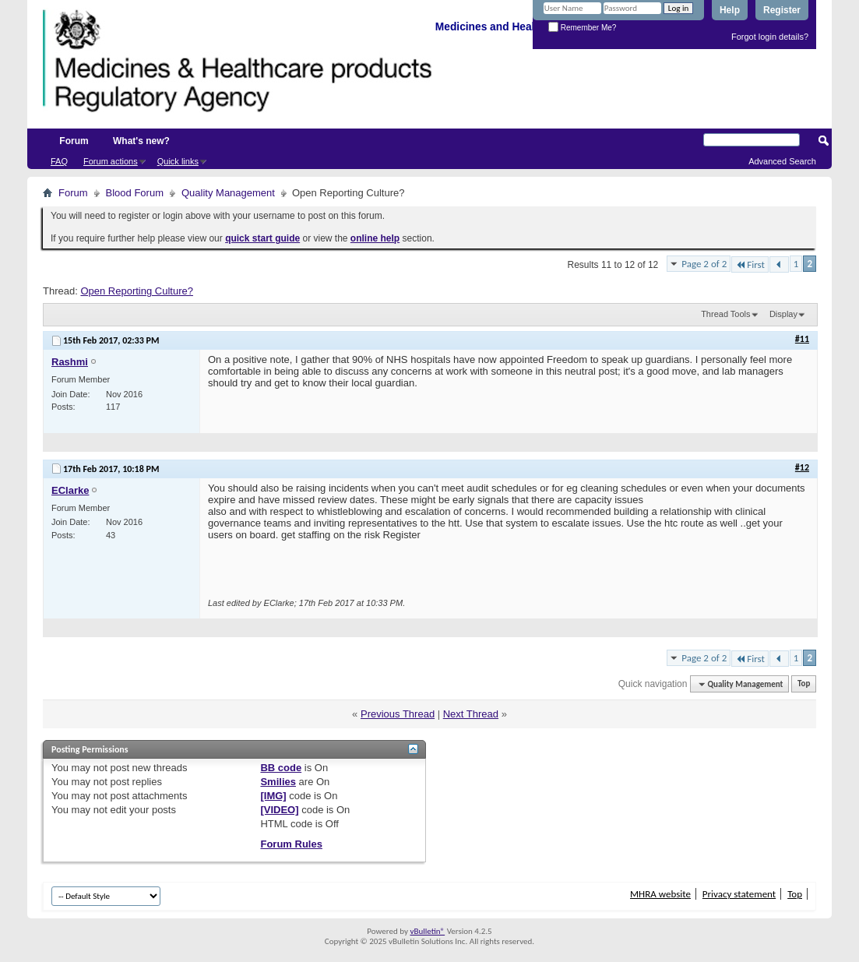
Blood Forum (135, 193)
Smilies (278, 782)
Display (783, 314)
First (750, 264)
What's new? (141, 141)
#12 (802, 467)
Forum (73, 141)
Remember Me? (582, 27)
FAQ (59, 161)
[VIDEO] (279, 810)
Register (782, 10)
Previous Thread (398, 714)
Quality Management (228, 193)
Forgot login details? (769, 36)
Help (730, 10)
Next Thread (470, 714)
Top (803, 684)
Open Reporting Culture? (136, 291)
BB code (280, 767)
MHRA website (660, 894)
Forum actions (110, 161)
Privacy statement (739, 894)
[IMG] (273, 796)
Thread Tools (725, 314)
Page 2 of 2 (704, 264)
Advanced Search (782, 161)
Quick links (178, 161)
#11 (802, 338)
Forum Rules (291, 844)
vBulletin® (427, 931)
